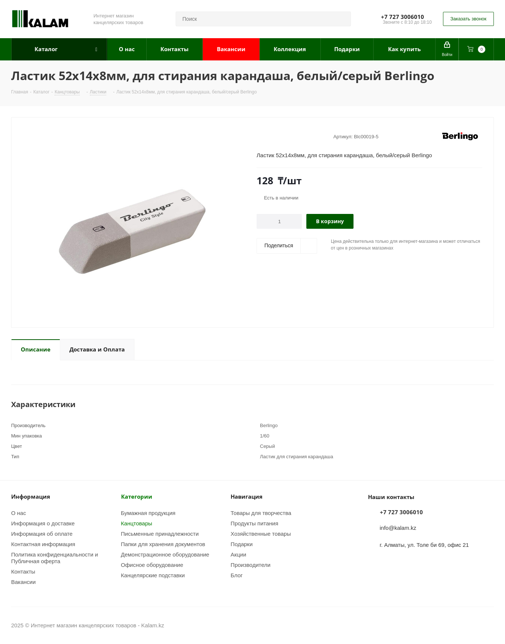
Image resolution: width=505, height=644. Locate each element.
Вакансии (23, 581)
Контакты (23, 571)
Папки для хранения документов (163, 544)
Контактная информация (43, 544)
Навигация (247, 496)
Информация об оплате (41, 533)
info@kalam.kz (398, 527)
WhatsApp (488, 625)
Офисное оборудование (152, 564)
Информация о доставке (43, 523)
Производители (250, 564)
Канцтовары (136, 523)
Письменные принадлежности (160, 533)
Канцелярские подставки (153, 575)
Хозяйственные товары (261, 533)
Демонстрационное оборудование (165, 554)
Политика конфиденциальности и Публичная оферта (54, 558)
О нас (18, 512)
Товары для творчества (261, 512)
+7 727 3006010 (402, 16)
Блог (236, 575)
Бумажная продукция (148, 512)
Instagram (469, 625)
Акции (238, 554)
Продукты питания (254, 523)
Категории (136, 496)
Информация (30, 496)
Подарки (241, 544)
